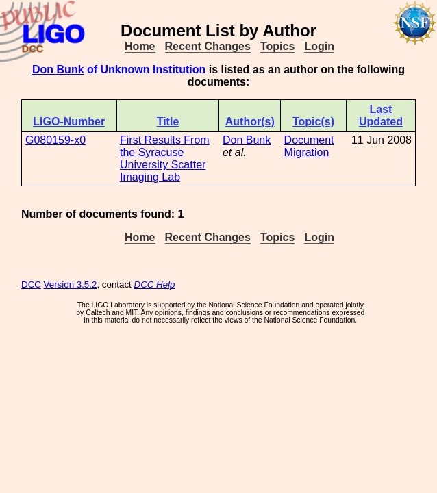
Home (140, 46)
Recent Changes (208, 46)
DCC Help (154, 284)
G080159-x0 (55, 140)
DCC (31, 284)
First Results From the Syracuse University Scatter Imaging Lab (165, 158)
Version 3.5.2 (70, 284)
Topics (277, 46)
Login (319, 46)
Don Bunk (58, 69)
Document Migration (309, 146)
